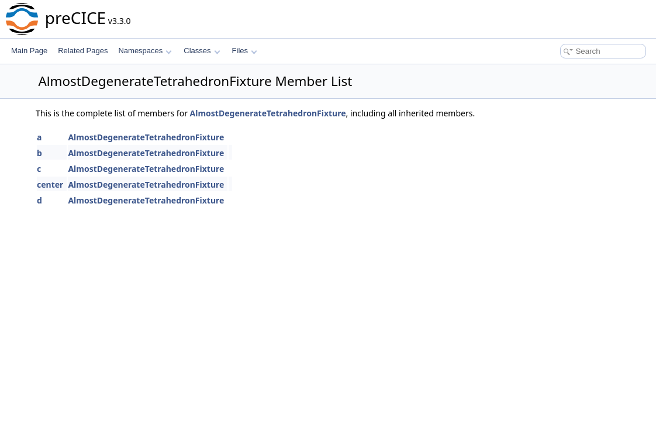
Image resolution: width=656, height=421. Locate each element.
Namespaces (144, 50)
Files (244, 50)
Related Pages (83, 50)
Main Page (29, 50)
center (50, 184)
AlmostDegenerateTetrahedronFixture (268, 113)
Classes (202, 50)
